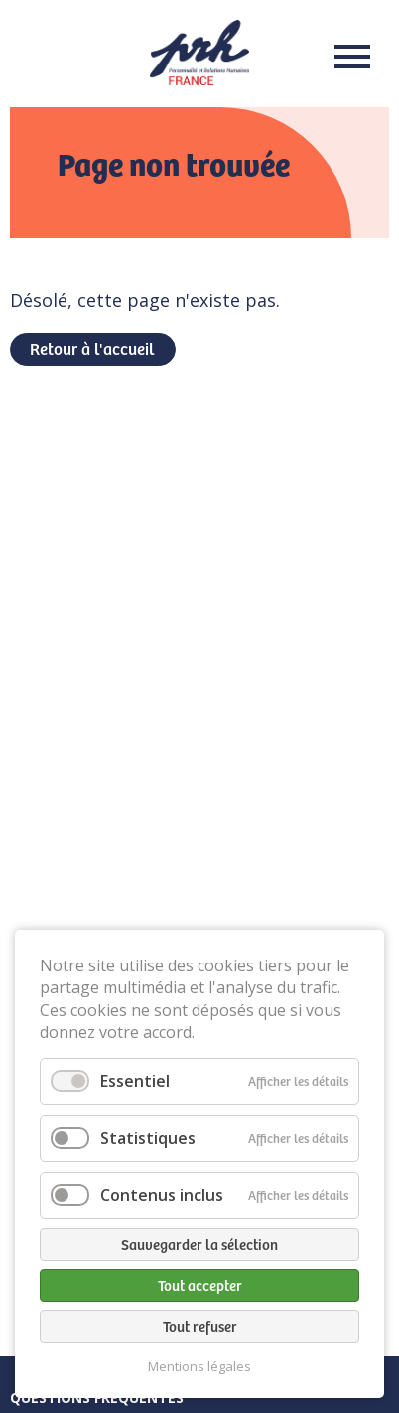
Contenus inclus (161, 1195)
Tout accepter (200, 1285)
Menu (346, 56)
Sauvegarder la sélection (199, 1244)
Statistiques (148, 1138)
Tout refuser (200, 1326)
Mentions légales (199, 1366)
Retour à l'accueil (92, 348)
